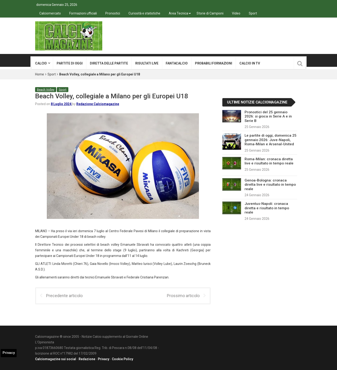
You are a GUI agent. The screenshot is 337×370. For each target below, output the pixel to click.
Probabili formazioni (213, 63)
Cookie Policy (122, 359)
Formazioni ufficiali (83, 13)
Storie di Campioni (210, 13)
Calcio (41, 63)
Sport (253, 13)
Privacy (103, 359)
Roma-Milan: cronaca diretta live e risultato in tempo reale (269, 161)
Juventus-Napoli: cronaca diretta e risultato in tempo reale (267, 208)
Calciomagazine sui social (55, 359)
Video (236, 13)
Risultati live (146, 63)
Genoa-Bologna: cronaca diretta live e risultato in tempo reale (270, 184)
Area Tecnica (178, 13)
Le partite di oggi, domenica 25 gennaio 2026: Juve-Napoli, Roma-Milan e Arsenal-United (271, 139)
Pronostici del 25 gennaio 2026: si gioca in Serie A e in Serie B (268, 116)
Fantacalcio (176, 63)
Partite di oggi (70, 63)
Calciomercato (50, 13)
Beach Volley (45, 89)
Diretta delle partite (109, 63)
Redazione (87, 359)
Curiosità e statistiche (144, 13)
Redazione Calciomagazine (97, 104)
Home (39, 74)
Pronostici (112, 13)
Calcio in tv (249, 63)
